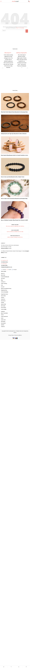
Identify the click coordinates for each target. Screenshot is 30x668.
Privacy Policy (11, 335)
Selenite (2, 324)
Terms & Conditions (18, 335)
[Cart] (26, 666)
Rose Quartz (3, 323)
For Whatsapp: (4, 263)
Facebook (3, 269)
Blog (2, 280)
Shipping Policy (4, 290)
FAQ (2, 285)
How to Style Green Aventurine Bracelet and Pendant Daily (14, 198)
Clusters (2, 297)
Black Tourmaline (4, 313)
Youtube (9, 269)
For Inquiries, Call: (4, 260)
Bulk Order (3, 275)
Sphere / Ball (3, 304)
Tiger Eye (3, 326)
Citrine (2, 314)
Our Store (3, 278)
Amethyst (3, 311)
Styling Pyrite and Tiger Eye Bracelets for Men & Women (13, 133)
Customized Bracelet (5, 276)
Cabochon (3, 299)
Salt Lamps (3, 305)
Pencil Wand (3, 307)
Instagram (14, 269)
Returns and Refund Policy (6, 288)
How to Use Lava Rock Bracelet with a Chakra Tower (12, 176)
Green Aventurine (4, 316)
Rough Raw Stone (4, 294)
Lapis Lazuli (3, 319)
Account (2, 286)
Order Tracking (4, 283)
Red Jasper (3, 321)
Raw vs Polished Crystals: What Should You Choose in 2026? (14, 220)
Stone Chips (3, 295)
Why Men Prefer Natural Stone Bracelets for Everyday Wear (14, 112)
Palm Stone (3, 300)
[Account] (18, 666)
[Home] (3, 666)
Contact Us (3, 281)
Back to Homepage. (20, 27)
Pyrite (2, 318)
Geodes (2, 302)
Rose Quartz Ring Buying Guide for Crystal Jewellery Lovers (14, 155)
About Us (3, 273)
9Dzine (15, 332)
